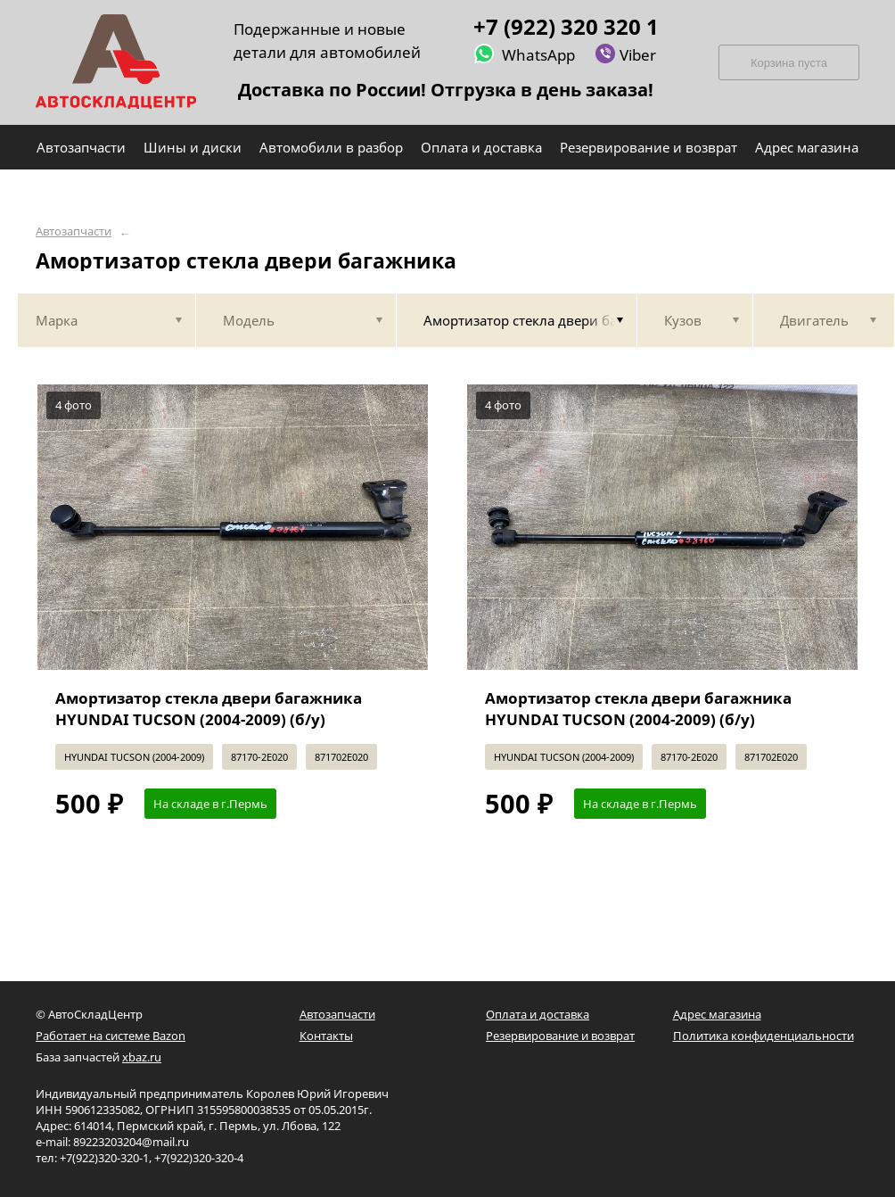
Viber (625, 54)
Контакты (326, 1036)
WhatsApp (524, 54)
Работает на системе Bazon (110, 1036)
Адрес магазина (717, 1014)
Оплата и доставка (537, 1014)
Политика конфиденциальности (763, 1036)
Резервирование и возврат (560, 1036)
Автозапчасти (73, 231)
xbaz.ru (141, 1057)
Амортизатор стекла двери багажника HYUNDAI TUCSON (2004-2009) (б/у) (208, 709)
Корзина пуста (789, 63)
